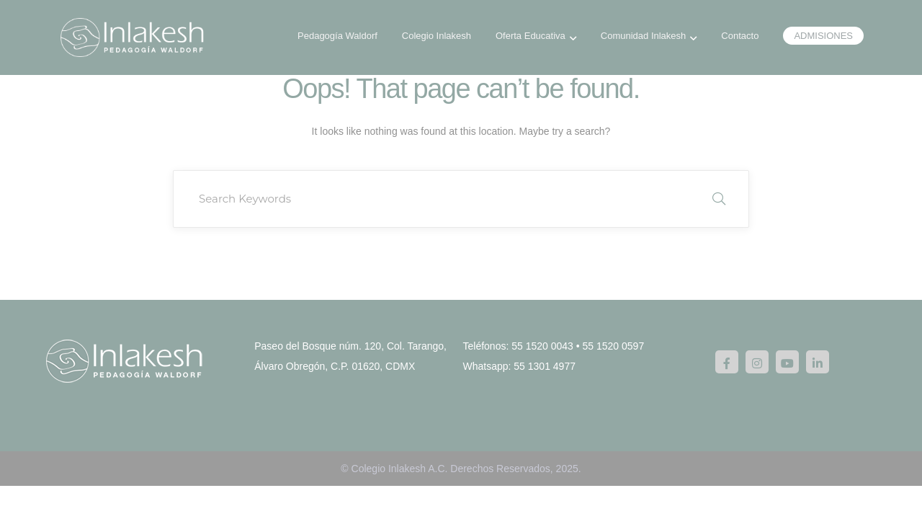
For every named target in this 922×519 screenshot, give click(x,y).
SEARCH (719, 199)
